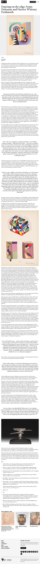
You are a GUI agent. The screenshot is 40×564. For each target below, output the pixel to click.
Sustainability (4, 543)
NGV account (23, 545)
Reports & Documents (5, 548)
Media (2, 545)
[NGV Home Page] (4, 1)
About (2, 540)
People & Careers (4, 546)
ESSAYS (2, 57)
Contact (2, 542)
